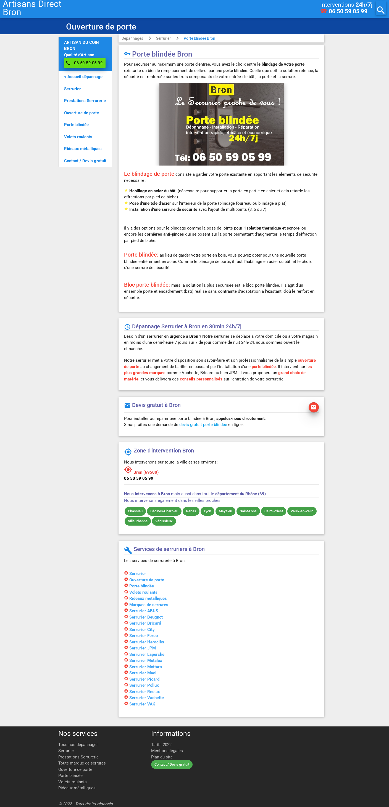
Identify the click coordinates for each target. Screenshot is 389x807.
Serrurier (163, 38)
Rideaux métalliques (77, 787)
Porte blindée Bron (199, 38)
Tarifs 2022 (161, 744)
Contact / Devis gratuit (171, 764)
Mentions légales (167, 750)
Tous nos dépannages (78, 744)
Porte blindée (70, 775)
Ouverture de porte (75, 769)
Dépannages (132, 38)
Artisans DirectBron (32, 8)
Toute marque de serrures (82, 763)
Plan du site (162, 757)
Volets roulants (72, 781)
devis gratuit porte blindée (203, 424)
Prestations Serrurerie (78, 757)
